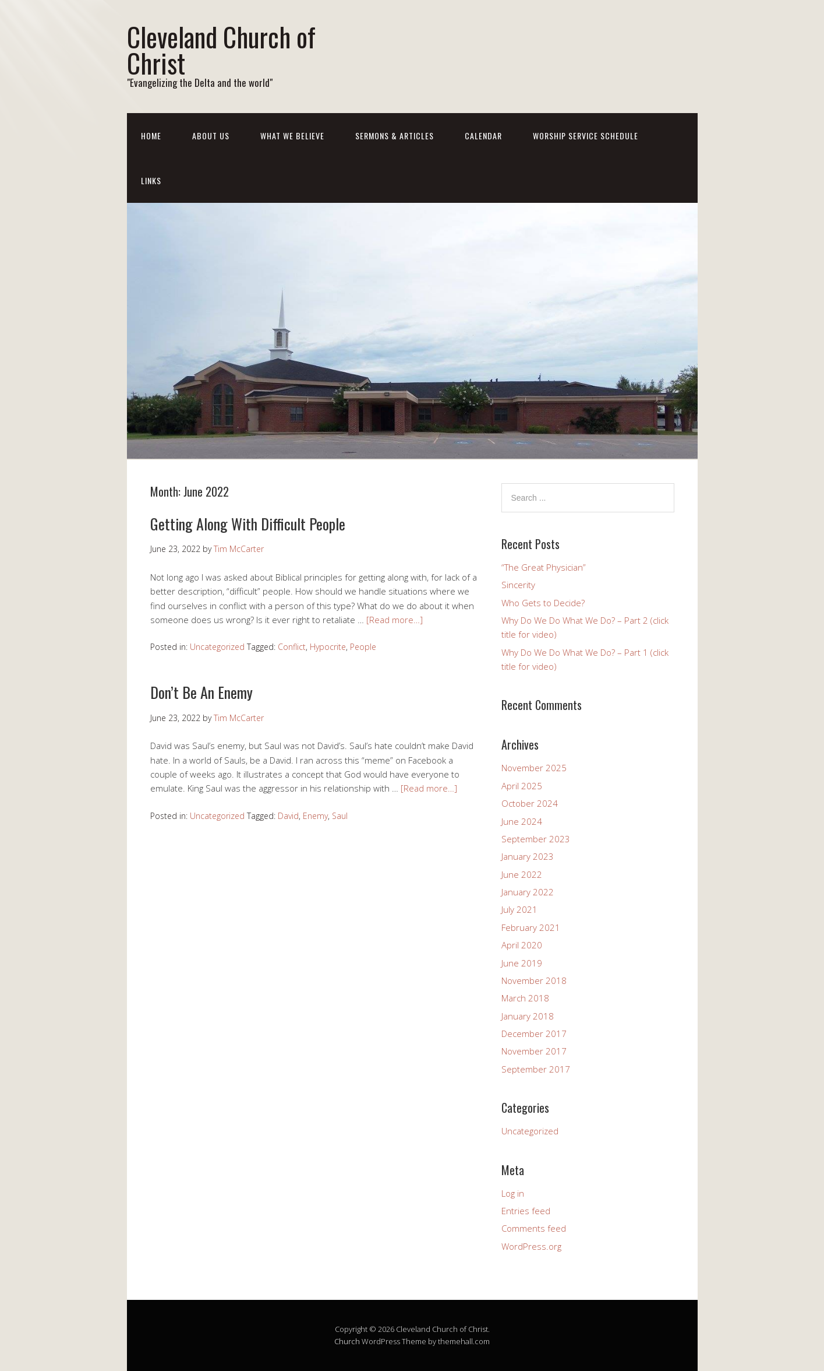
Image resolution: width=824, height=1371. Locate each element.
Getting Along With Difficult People (247, 523)
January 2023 (527, 856)
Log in (512, 1193)
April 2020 (521, 945)
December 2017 (534, 1033)
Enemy (315, 815)
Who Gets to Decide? (543, 603)
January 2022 (527, 892)
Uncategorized (217, 646)
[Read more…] (394, 619)
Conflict (292, 646)
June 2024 (521, 821)
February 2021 (530, 927)
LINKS (151, 180)
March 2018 (525, 998)
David (288, 815)
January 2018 (527, 1016)
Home (151, 135)
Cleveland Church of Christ (221, 49)
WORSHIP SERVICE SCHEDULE (585, 135)
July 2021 (519, 909)
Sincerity (518, 584)
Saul (340, 815)
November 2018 (534, 980)
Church (347, 1341)
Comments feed (533, 1228)
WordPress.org (531, 1246)
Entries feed (525, 1211)
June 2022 (521, 874)
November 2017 (534, 1051)
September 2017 (535, 1069)
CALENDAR (483, 135)
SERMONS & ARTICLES (394, 135)
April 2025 (521, 786)
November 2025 (534, 768)
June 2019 (521, 963)
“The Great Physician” (543, 567)
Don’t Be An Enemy (201, 692)
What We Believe (292, 135)
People (363, 646)
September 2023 (535, 839)
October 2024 (529, 803)
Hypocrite (328, 646)
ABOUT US (210, 135)
